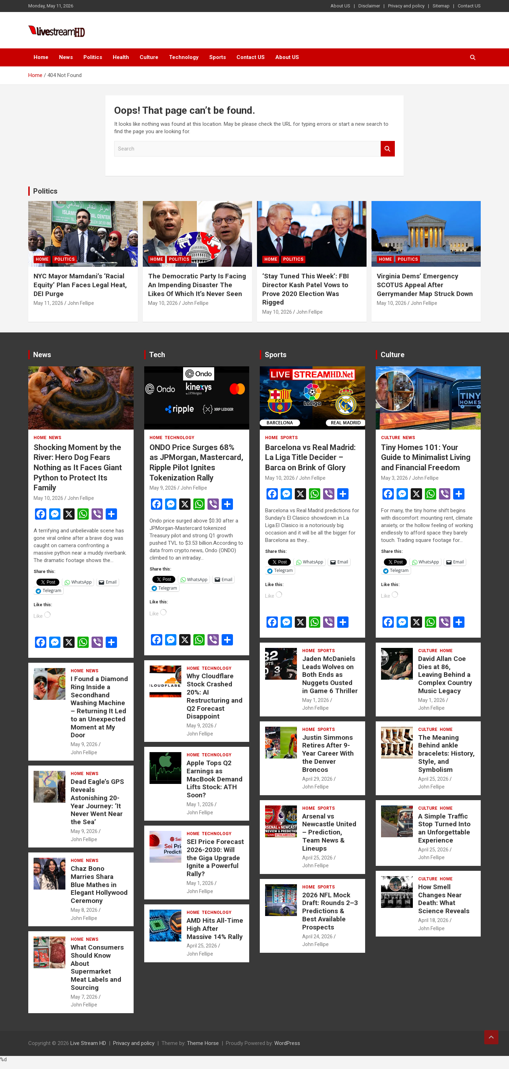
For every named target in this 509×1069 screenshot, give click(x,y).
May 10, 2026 (163, 303)
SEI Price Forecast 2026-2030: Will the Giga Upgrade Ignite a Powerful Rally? (215, 858)
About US (340, 5)
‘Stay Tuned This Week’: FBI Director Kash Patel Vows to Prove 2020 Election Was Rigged (305, 289)
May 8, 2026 (84, 910)
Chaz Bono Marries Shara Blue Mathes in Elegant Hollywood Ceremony (99, 884)
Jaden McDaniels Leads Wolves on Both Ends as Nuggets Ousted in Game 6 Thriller (330, 675)
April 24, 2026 (317, 936)
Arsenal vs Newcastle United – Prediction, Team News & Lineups (329, 832)
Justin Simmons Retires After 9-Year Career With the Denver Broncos (328, 753)
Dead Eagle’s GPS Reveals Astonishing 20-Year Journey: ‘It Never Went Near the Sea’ (97, 802)
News (66, 57)
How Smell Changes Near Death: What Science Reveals (443, 899)
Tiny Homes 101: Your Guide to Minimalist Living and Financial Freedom (425, 457)
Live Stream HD (88, 1043)
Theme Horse (203, 1043)
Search (388, 149)
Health (121, 57)
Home (41, 57)
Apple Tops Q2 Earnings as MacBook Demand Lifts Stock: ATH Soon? (214, 779)
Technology (184, 57)
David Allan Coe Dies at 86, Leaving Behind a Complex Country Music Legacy (445, 675)
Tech (157, 354)
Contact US (469, 5)
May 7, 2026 (84, 997)
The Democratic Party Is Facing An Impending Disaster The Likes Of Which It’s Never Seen (197, 284)
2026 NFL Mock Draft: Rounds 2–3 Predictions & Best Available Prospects (330, 911)
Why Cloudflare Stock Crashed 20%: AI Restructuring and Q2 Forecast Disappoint (214, 696)
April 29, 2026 (317, 779)
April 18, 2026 (433, 920)
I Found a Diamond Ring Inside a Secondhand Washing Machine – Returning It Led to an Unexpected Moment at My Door (99, 707)
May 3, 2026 (394, 478)
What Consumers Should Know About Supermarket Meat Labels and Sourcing (97, 967)
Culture (149, 57)
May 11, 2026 (48, 303)
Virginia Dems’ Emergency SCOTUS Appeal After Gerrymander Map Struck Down (425, 284)
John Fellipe (81, 303)
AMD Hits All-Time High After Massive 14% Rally (215, 928)
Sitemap (441, 5)
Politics (92, 57)
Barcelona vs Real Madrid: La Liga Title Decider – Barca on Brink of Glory (310, 457)
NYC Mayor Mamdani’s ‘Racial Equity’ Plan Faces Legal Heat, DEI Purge (80, 284)
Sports (217, 57)
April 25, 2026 (202, 946)
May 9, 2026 (84, 744)
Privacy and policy (406, 5)
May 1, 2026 (200, 804)
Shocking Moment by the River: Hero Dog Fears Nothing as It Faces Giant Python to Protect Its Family (78, 467)
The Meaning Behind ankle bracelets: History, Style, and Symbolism (446, 753)
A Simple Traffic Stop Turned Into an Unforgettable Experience (444, 828)
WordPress (287, 1043)
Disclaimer (369, 5)
